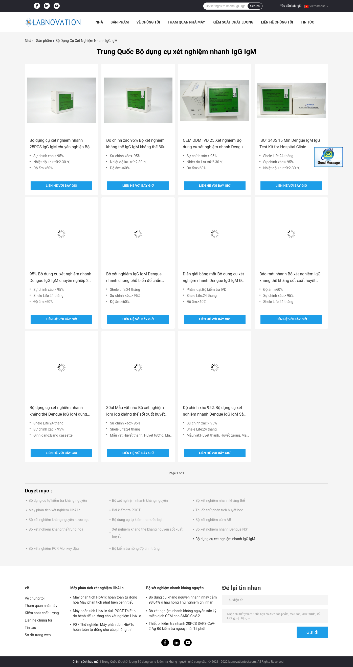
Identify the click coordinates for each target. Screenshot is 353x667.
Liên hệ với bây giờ (61, 185)
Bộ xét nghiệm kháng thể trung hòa (56, 529)
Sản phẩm (120, 22)
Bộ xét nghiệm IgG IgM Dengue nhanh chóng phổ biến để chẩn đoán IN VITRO (134, 278)
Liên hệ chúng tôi (277, 22)
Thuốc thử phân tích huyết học (219, 510)
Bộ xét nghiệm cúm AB (213, 520)
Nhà (99, 22)
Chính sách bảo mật (86, 661)
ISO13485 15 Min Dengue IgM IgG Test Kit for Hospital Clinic (289, 143)
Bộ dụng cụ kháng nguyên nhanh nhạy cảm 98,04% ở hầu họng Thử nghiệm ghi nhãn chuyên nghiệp (183, 600)
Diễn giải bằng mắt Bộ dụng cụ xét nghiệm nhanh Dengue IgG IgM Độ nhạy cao (213, 278)
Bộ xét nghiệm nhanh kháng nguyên (140, 500)
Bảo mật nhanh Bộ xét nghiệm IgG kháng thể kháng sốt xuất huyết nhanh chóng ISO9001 (289, 278)
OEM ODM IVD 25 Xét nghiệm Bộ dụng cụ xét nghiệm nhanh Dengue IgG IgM (214, 144)
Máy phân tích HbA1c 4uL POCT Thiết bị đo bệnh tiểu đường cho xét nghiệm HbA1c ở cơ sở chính (107, 614)
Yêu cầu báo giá (290, 6)
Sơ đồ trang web (38, 635)
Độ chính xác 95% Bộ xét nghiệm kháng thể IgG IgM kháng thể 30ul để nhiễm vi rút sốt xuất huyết (136, 144)
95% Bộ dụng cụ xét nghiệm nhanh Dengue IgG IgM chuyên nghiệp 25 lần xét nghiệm (60, 278)
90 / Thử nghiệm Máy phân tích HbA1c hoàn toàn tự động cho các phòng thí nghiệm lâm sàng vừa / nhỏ (103, 628)
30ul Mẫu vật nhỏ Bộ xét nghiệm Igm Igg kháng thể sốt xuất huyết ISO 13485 (135, 411)
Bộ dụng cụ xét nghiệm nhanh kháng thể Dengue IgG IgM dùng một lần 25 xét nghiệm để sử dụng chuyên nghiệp (60, 411)
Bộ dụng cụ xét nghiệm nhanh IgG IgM (225, 539)
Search (255, 6)
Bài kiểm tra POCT (126, 510)
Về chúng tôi (148, 22)
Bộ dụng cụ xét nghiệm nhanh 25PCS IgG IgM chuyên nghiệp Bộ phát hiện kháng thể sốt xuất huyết (60, 144)
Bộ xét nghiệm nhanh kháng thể (220, 500)
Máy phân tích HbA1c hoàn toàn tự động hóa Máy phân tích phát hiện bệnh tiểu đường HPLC (105, 600)
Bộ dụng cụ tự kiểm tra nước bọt (137, 520)
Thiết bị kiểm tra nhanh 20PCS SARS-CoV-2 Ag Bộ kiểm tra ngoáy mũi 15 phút (182, 626)
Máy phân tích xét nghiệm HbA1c (54, 510)
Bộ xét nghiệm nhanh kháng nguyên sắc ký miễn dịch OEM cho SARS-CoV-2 (182, 613)
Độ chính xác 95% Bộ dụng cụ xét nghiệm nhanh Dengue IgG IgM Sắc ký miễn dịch (214, 411)
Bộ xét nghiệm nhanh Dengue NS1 (222, 529)
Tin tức (307, 22)
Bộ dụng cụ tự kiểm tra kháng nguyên (58, 500)
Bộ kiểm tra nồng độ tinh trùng (136, 548)
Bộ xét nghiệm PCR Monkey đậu (54, 548)
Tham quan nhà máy (186, 22)
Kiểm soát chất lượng (233, 22)
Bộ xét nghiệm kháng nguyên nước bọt (59, 520)
